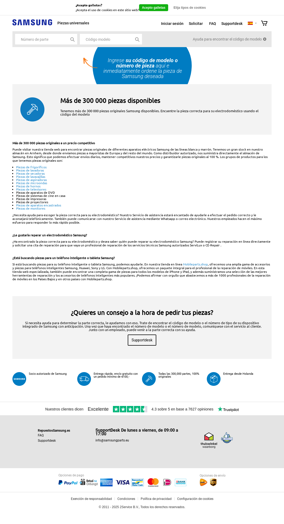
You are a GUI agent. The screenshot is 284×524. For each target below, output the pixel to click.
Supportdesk (231, 23)
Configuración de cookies (195, 499)
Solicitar (196, 23)
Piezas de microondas (31, 183)
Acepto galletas (154, 8)
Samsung (32, 25)
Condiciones (126, 499)
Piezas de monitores (30, 208)
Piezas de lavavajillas (30, 176)
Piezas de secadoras (30, 173)
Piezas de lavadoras (30, 170)
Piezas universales (73, 23)
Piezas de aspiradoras (31, 180)
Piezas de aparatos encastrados (38, 205)
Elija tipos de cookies (189, 8)
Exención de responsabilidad (91, 499)
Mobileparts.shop (195, 264)
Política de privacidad (156, 499)
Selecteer (256, 24)
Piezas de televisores (31, 189)
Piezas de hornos (28, 186)
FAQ (212, 23)
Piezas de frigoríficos (31, 167)
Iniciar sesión (172, 23)
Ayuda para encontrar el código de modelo (227, 39)
